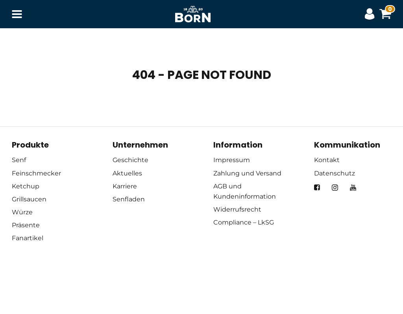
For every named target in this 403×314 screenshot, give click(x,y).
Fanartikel (27, 238)
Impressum (231, 160)
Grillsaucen (29, 199)
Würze (22, 212)
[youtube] (353, 187)
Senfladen (129, 199)
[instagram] (335, 187)
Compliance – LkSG (243, 222)
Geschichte (130, 160)
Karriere (125, 186)
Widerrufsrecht (237, 209)
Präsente (26, 225)
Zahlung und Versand (247, 173)
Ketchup (25, 186)
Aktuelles (127, 173)
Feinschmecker (36, 173)
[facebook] (317, 187)
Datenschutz (334, 173)
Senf (19, 160)
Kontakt (327, 160)
